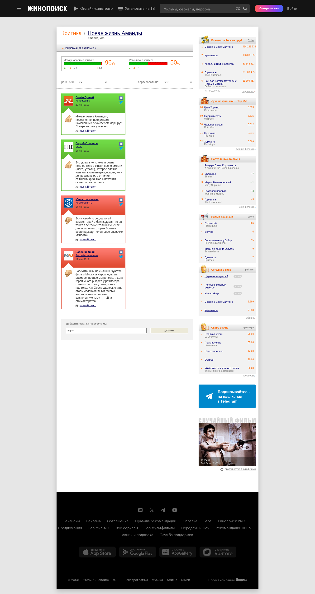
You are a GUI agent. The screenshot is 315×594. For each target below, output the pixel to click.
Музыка (157, 579)
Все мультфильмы (159, 527)
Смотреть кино (269, 8)
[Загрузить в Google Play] (137, 552)
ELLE (79, 146)
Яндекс (241, 580)
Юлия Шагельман (87, 199)
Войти (292, 8)
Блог (207, 520)
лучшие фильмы (244, 149)
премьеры (248, 375)
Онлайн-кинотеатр (93, 8)
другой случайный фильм (238, 469)
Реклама (93, 520)
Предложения (70, 527)
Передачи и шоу (195, 527)
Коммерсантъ (84, 202)
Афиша (172, 579)
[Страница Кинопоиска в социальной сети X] (152, 510)
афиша (250, 317)
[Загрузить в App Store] (97, 552)
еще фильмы (246, 207)
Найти (245, 8)
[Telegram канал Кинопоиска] (163, 510)
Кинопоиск (101, 579)
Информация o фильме (79, 47)
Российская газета (87, 255)
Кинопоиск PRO (231, 520)
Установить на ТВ (136, 8)
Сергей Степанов (87, 143)
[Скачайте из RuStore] (218, 552)
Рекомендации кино (233, 527)
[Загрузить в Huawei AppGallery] (177, 552)
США (251, 40)
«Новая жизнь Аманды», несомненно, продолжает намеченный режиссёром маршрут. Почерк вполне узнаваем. (99, 121)
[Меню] (19, 8)
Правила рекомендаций (155, 520)
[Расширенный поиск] (238, 8)
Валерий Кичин (85, 252)
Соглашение (118, 520)
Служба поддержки (176, 534)
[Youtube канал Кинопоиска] (174, 510)
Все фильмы (98, 527)
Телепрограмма (136, 579)
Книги (185, 579)
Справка (190, 520)
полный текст (86, 130)
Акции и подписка (137, 534)
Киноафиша (83, 100)
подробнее (248, 91)
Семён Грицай (85, 97)
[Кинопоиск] (47, 8)
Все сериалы (127, 527)
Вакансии (71, 520)
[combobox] (196, 8)
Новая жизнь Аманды (115, 33)
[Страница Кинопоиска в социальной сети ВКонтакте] (140, 510)
